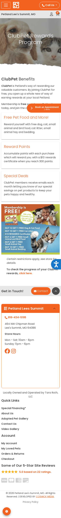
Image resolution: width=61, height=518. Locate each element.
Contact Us (8, 424)
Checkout (7, 459)
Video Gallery (10, 429)
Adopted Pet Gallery (14, 418)
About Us (7, 413)
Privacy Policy (30, 502)
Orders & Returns (12, 454)
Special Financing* (13, 408)
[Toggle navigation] (5, 5)
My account (9, 443)
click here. (25, 273)
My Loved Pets (10, 448)
